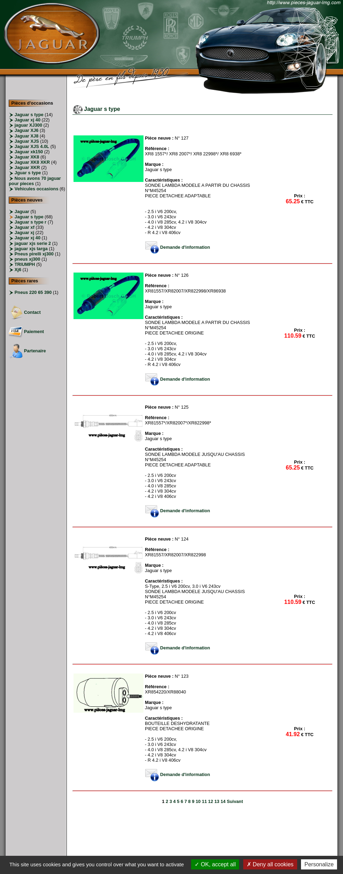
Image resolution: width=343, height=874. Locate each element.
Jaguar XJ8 (26, 136)
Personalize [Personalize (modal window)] (319, 864)
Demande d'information (177, 247)
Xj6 (17, 269)
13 (216, 801)
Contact (25, 312)
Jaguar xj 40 (28, 119)
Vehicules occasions (36, 188)
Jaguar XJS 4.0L (32, 146)
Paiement (26, 331)
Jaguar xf (23, 227)
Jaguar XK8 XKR (32, 162)
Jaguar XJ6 (26, 130)
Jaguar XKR (27, 167)
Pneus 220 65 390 (32, 292)
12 (210, 801)
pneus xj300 (26, 259)
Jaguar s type (29, 114)
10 (198, 801)
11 (204, 801)
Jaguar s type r (30, 222)
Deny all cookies (270, 864)
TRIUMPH (24, 264)
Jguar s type (28, 172)
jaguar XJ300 (28, 125)
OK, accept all (215, 864)
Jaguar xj (23, 232)
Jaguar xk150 (29, 151)
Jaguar (21, 211)
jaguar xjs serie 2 (32, 243)
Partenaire (27, 350)
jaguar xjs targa (30, 248)
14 (222, 801)
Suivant (235, 801)
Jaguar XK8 (27, 157)
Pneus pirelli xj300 (33, 253)
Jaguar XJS (27, 141)
